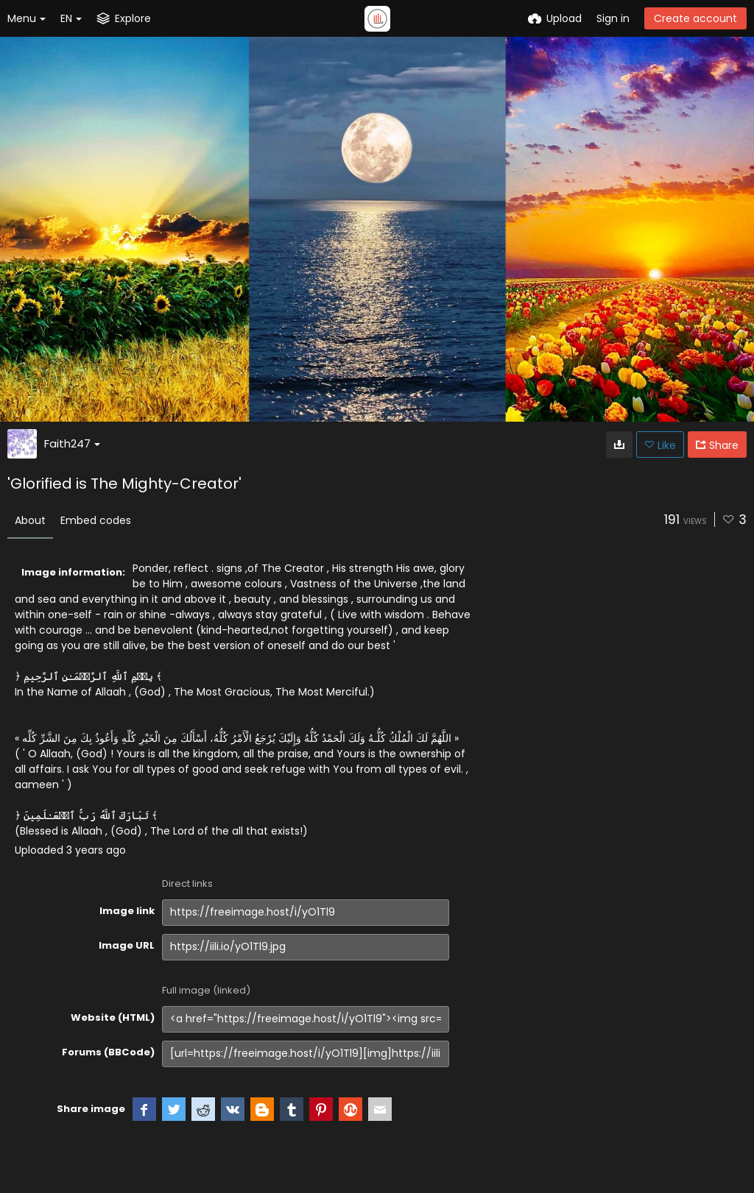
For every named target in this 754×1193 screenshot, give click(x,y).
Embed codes (95, 520)
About (30, 520)
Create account (695, 18)
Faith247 (72, 443)
